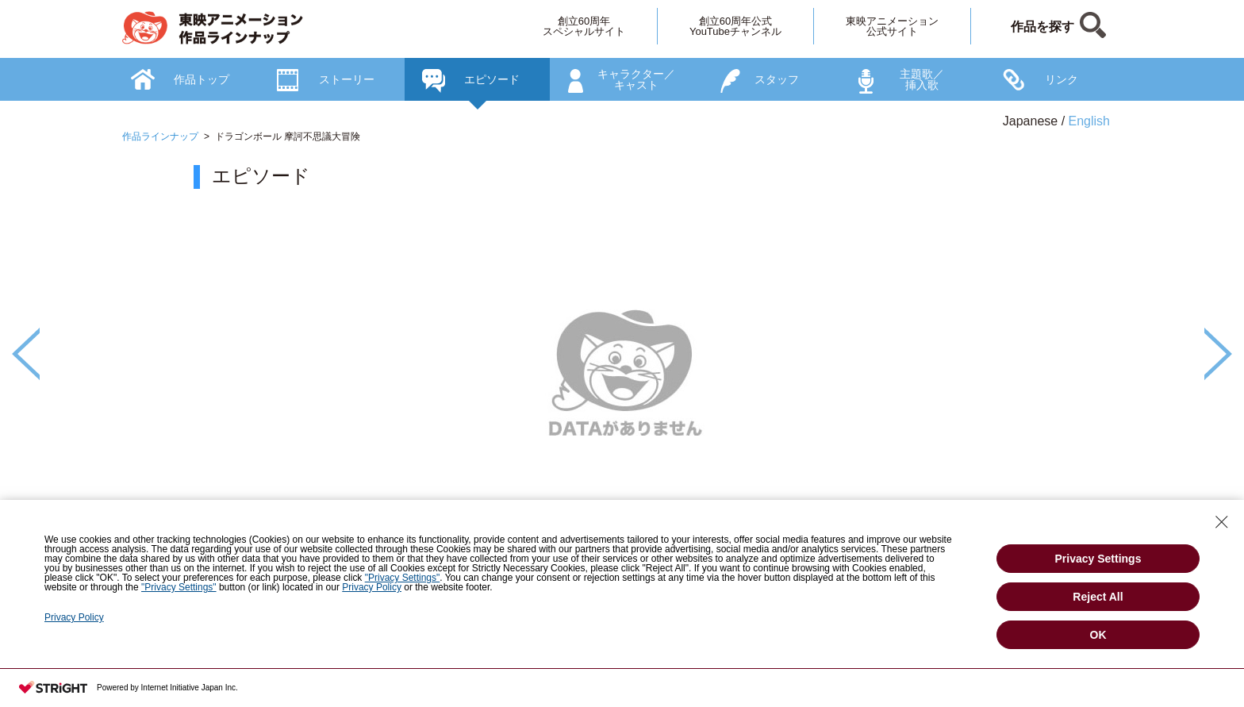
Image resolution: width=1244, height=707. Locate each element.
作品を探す (1042, 26)
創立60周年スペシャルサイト (584, 26)
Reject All (1098, 596)
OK (1098, 634)
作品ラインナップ (160, 136)
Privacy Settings (1098, 558)
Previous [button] (26, 354)
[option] (622, 405)
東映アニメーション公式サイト (892, 26)
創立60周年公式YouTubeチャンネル (735, 26)
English (1089, 121)
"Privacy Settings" (402, 577)
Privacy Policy (371, 587)
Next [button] (1218, 354)
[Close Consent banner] (1221, 522)
